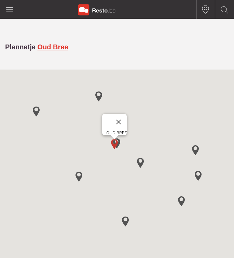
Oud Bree (52, 47)
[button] (114, 144)
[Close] (118, 122)
